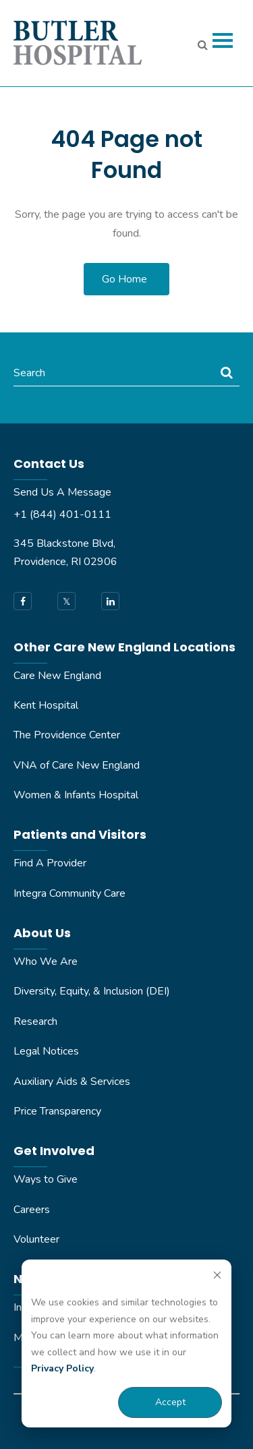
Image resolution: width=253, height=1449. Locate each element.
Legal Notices (46, 1051)
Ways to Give (45, 1179)
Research (35, 1021)
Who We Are (45, 961)
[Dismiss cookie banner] (217, 1277)
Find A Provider (49, 863)
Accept (170, 1402)
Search (29, 372)
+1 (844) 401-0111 (62, 514)
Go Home (124, 279)
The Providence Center (66, 735)
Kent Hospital (45, 705)
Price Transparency (57, 1111)
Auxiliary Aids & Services (71, 1081)
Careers (31, 1209)
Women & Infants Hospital (75, 795)
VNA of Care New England (76, 765)
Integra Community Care (69, 893)
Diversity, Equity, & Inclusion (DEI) (91, 991)
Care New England (57, 675)
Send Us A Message (62, 492)
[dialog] (126, 1343)
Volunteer (36, 1239)
